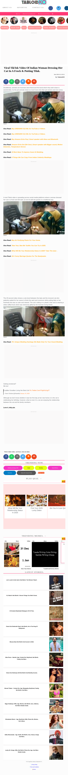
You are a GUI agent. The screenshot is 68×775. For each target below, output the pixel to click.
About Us (7, 7)
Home (34, 769)
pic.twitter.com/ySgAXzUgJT (39, 390)
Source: (5, 123)
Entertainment (29, 14)
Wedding (4, 27)
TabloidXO (61, 77)
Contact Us (38, 7)
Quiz (18, 14)
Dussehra (10, 472)
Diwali (28, 467)
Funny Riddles (49, 27)
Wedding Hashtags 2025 (13, 467)
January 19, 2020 (25, 393)
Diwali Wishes (55, 467)
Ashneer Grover (35, 27)
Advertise (22, 7)
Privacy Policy (34, 764)
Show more (41, 472)
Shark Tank (15, 27)
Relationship (44, 14)
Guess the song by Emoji (26, 472)
